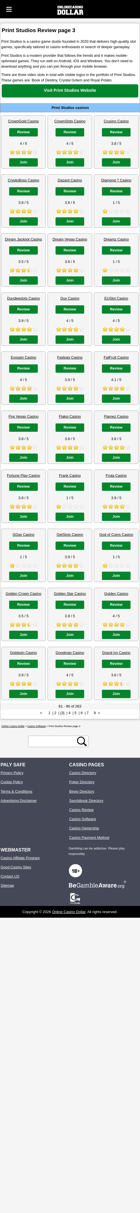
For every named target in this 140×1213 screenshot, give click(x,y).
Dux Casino (69, 298)
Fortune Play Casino (23, 475)
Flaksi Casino (70, 416)
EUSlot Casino (116, 298)
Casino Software (82, 819)
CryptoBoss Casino (23, 180)
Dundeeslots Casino (23, 298)
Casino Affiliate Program (20, 858)
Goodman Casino (70, 653)
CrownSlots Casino (70, 121)
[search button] (82, 741)
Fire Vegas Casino (24, 416)
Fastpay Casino (70, 357)
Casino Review (81, 810)
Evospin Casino (23, 357)
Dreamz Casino (116, 239)
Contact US (10, 876)
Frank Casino (70, 475)
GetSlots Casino (70, 534)
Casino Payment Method (89, 837)
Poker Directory (81, 782)
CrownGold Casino (23, 121)
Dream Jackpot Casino (23, 239)
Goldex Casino (116, 593)
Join (23, 162)
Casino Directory (82, 773)
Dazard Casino (70, 180)
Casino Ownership (84, 828)
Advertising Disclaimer (19, 800)
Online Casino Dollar (69, 912)
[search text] (53, 741)
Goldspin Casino (23, 653)
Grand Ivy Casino (116, 653)
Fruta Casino (116, 475)
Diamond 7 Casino (116, 180)
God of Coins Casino (116, 534)
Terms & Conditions (16, 791)
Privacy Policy (12, 773)
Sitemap (7, 885)
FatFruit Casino (116, 357)
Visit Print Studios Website (70, 90)
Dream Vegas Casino (70, 239)
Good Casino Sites (16, 867)
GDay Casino (23, 534)
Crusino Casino (116, 121)
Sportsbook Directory (86, 800)
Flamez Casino (116, 416)
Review (23, 132)
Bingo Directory (81, 791)
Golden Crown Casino (23, 593)
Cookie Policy (12, 782)
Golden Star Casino (70, 593)
